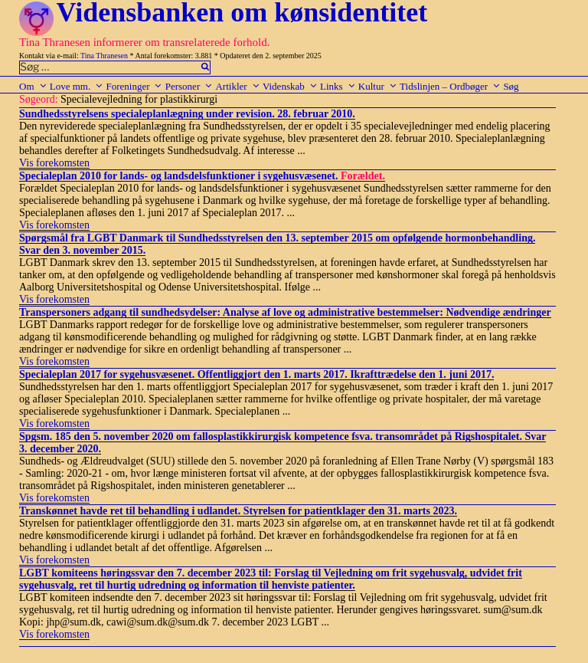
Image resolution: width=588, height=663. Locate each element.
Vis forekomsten (54, 163)
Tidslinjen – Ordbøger (450, 86)
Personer (189, 86)
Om (33, 86)
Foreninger (134, 86)
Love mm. (76, 86)
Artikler (237, 86)
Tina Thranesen (104, 55)
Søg (510, 86)
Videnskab (290, 86)
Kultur (377, 86)
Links (338, 86)
